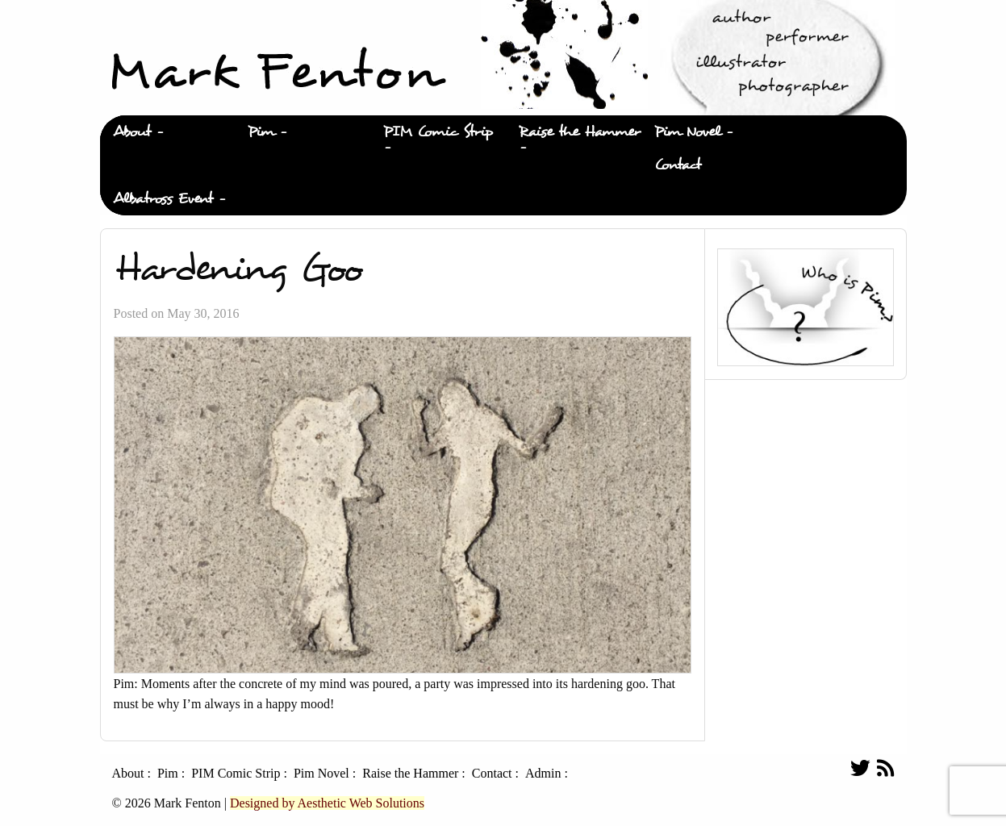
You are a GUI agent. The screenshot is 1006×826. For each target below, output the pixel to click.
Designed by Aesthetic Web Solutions (327, 803)
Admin (543, 773)
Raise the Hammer (580, 132)
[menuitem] (168, 132)
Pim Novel (687, 132)
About (132, 132)
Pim (261, 132)
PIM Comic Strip (438, 132)
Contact (677, 165)
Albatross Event (163, 199)
